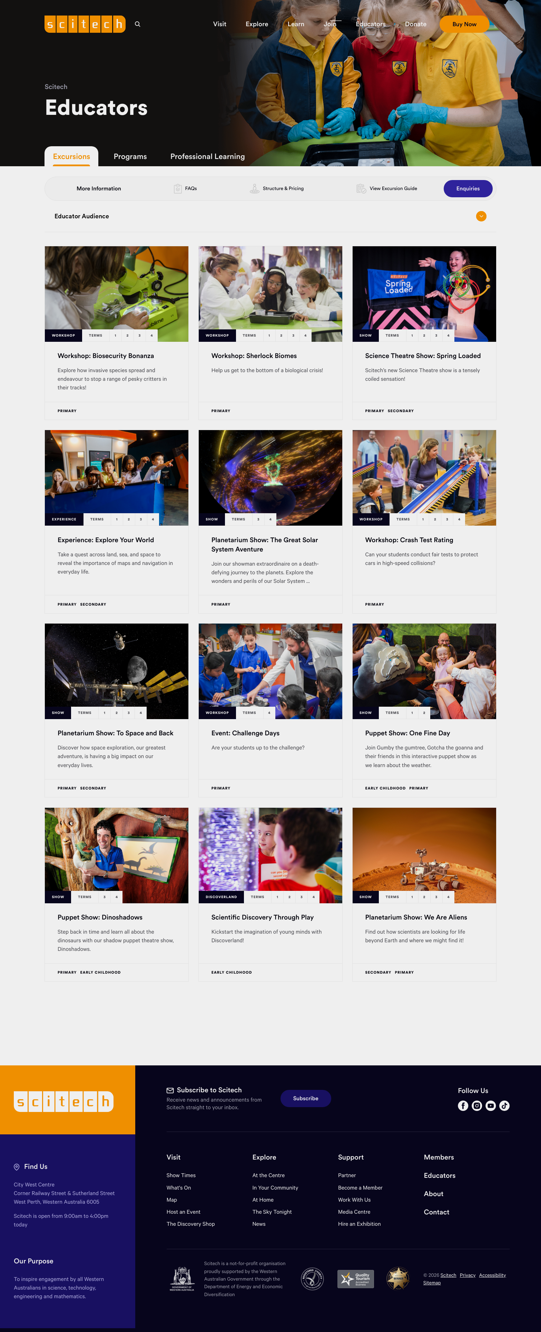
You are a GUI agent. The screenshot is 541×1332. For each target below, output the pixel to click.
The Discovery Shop (191, 1224)
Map (176, 1199)
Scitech (56, 87)
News (258, 1223)
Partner (347, 1175)
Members (439, 1157)
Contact (437, 1212)
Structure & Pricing (283, 188)
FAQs (191, 188)
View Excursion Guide (393, 188)
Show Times (181, 1175)
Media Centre (354, 1211)
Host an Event (184, 1211)
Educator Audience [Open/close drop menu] (271, 216)
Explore (264, 1157)
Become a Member (360, 1187)
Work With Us (354, 1199)
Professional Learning (207, 156)
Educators (440, 1175)
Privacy (468, 1275)
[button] (219, 24)
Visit (174, 1157)
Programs (130, 156)
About (434, 1194)
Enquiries (468, 188)
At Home (263, 1199)
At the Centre (268, 1175)
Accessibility (492, 1275)
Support (351, 1157)
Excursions (71, 156)
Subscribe (305, 1098)
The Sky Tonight (272, 1211)
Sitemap (432, 1282)
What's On (179, 1187)
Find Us (36, 1166)
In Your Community (275, 1187)
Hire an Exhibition (359, 1223)
